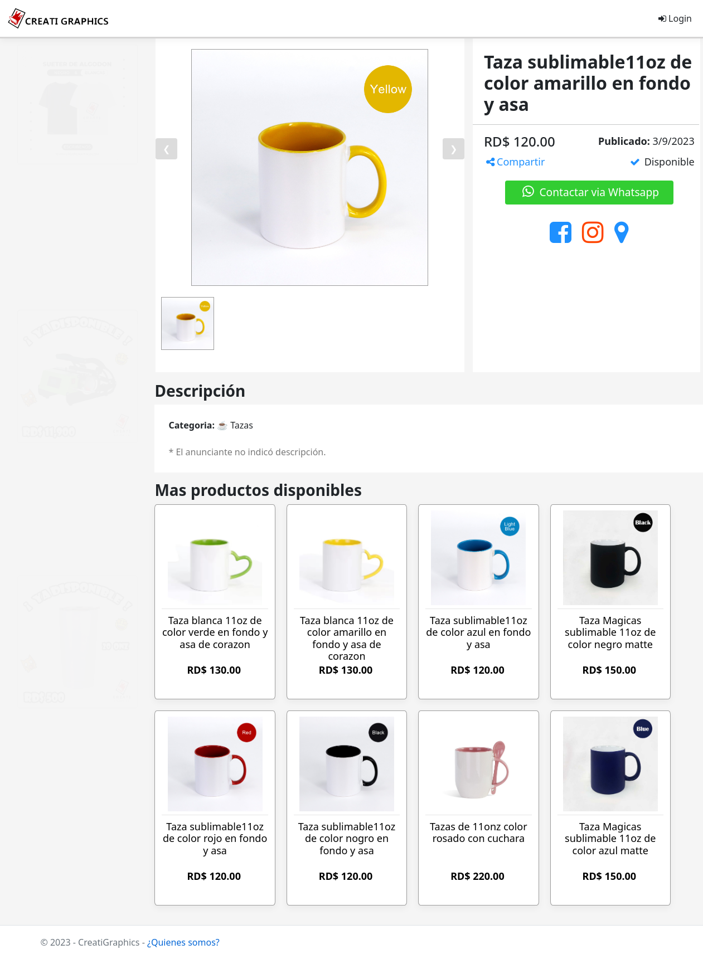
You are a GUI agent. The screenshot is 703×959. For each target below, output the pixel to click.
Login (675, 18)
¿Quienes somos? (183, 942)
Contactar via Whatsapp (589, 191)
